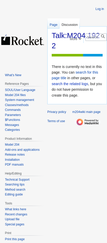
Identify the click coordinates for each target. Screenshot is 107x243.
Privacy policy (56, 112)
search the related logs (70, 84)
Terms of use (56, 121)
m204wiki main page (86, 112)
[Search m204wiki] (96, 37)
